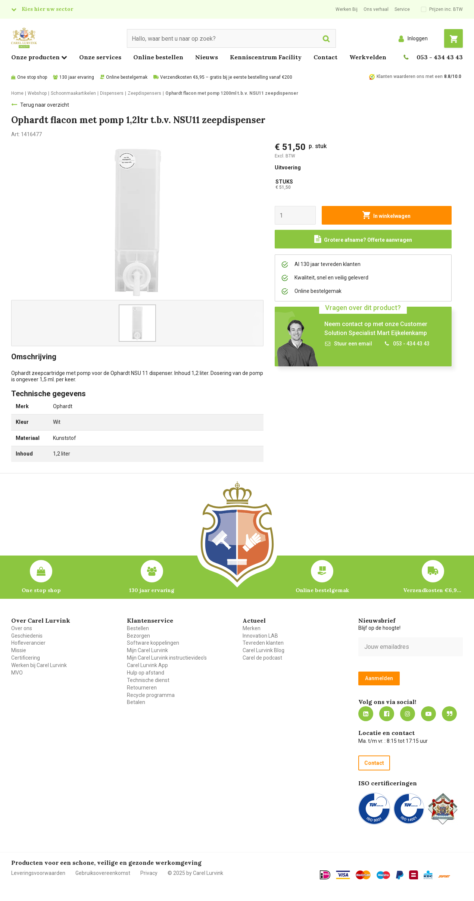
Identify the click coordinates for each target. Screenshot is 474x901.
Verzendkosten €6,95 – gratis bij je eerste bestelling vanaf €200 (226, 77)
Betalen (136, 702)
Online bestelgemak (126, 77)
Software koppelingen (153, 643)
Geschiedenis (27, 636)
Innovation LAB (260, 636)
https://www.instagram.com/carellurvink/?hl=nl (407, 713)
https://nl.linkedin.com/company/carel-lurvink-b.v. (365, 713)
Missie (18, 650)
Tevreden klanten (263, 643)
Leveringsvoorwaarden (38, 873)
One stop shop (32, 77)
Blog (449, 713)
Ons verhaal (376, 9)
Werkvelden (367, 57)
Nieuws (206, 57)
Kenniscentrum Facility (266, 57)
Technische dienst (148, 680)
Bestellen (138, 628)
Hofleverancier (28, 643)
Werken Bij (347, 9)
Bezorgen (138, 636)
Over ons (21, 628)
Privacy (149, 873)
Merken (252, 628)
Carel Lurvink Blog (263, 650)
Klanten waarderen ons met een (410, 76)
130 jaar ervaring (76, 77)
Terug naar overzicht (44, 105)
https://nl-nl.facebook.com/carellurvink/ (386, 713)
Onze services (100, 57)
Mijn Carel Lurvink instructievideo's (167, 658)
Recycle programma (151, 695)
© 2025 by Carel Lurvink (195, 873)
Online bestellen (158, 57)
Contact (325, 57)
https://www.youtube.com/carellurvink (428, 713)
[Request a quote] (363, 239)
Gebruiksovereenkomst (102, 873)
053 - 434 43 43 (440, 57)
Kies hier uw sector (47, 9)
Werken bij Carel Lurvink (39, 665)
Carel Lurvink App (147, 665)
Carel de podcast (262, 658)
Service (402, 9)
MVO (17, 673)
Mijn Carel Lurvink (147, 650)
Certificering (25, 658)
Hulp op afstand (145, 673)
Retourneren (142, 688)
